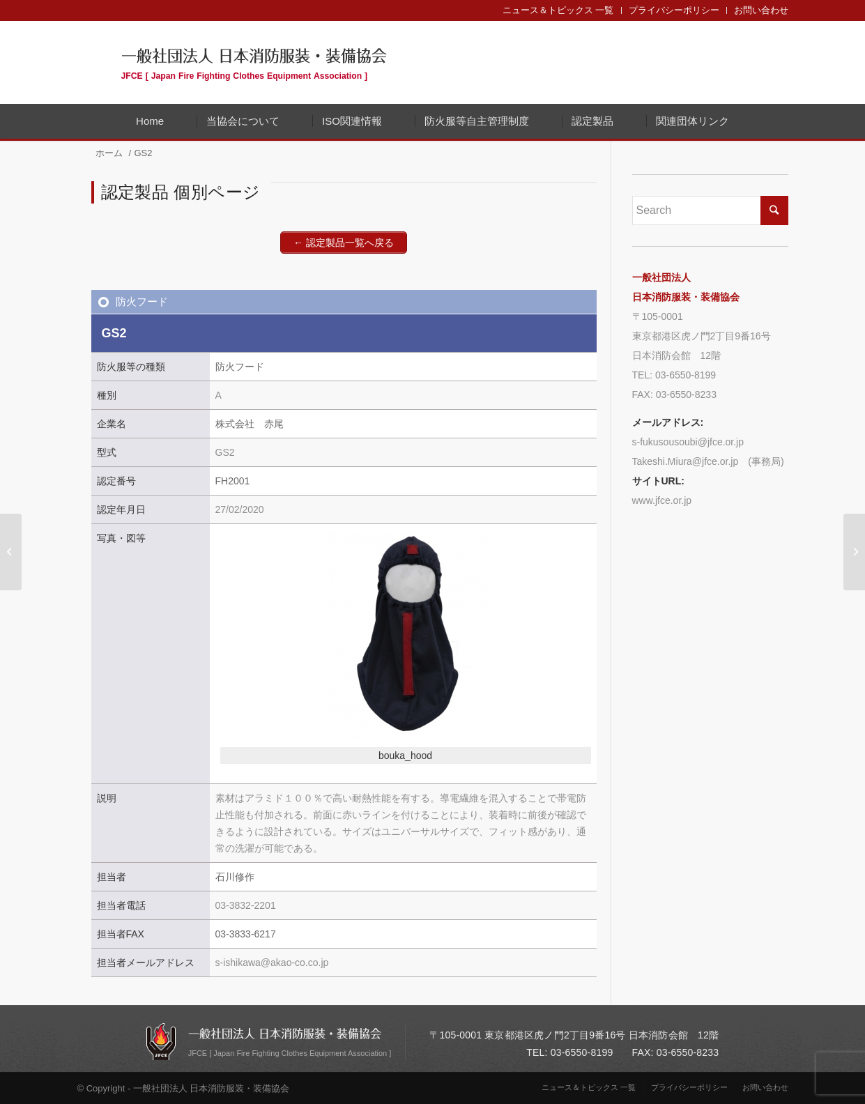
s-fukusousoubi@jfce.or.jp (688, 441)
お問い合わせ (761, 10)
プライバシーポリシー (674, 10)
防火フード (142, 301)
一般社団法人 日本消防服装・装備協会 (254, 62)
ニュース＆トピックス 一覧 (558, 10)
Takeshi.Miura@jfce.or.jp (685, 461)
